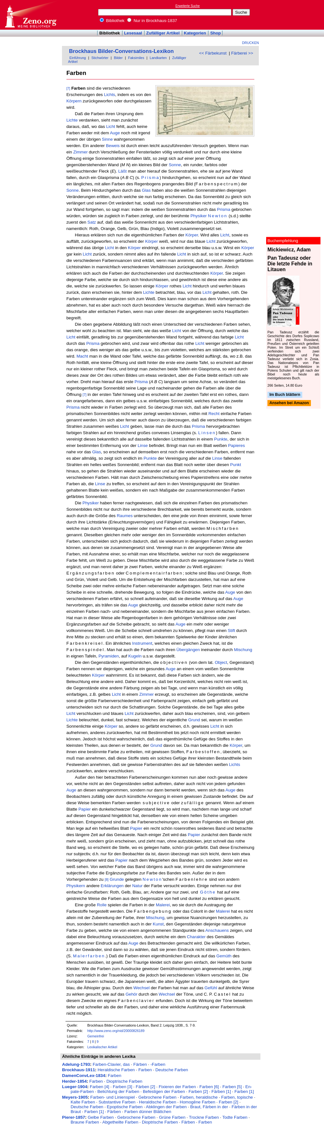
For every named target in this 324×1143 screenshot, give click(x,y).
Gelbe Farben (101, 1117)
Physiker (198, 215)
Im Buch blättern (284, 394)
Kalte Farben (83, 1102)
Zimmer (80, 152)
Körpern (73, 101)
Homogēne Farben (197, 1102)
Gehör (131, 994)
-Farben (158, 1064)
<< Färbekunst (213, 53)
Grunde (117, 879)
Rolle (101, 904)
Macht (82, 356)
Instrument (142, 643)
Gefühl (210, 987)
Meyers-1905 (75, 1097)
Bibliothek (112, 20)
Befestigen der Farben (164, 1091)
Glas (146, 190)
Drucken (250, 43)
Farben (145, 1069)
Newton (218, 215)
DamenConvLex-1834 (83, 1075)
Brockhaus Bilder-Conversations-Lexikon (121, 51)
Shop (215, 33)
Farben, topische (237, 1097)
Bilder (118, 58)
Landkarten (158, 58)
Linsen (207, 432)
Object (221, 662)
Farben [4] (99, 1086)
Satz (92, 222)
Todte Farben (235, 1117)
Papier (84, 809)
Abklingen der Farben (166, 1106)
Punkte (221, 439)
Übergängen (188, 649)
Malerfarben (89, 956)
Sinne (107, 139)
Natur (137, 885)
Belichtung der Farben (118, 1091)
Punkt (235, 464)
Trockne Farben (204, 1117)
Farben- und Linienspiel (112, 1097)
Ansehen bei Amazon (289, 403)
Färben (140, 1064)
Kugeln (135, 656)
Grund (194, 719)
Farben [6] (209, 1086)
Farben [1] (244, 1091)
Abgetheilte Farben (120, 1122)
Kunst (158, 924)
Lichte (72, 120)
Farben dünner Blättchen (147, 1111)
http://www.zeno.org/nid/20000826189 (115, 1031)
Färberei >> (242, 53)
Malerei (163, 904)
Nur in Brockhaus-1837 (152, 20)
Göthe (208, 892)
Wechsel (141, 987)
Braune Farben (85, 1122)
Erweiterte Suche (187, 6)
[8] (107, 879)
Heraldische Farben (116, 1069)
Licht (110, 126)
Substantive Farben (116, 1102)
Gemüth (223, 956)
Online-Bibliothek (30, 15)
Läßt (122, 171)
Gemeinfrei (95, 1036)
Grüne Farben (172, 1117)
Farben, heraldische (199, 1097)
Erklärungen (112, 885)
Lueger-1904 (74, 1086)
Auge (115, 132)
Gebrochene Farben (157, 1097)
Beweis (113, 145)
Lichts (109, 94)
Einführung (77, 58)
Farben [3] (122, 1086)
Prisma (150, 177)
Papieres (236, 445)
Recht (214, 413)
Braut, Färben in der (209, 1106)
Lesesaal (133, 33)
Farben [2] (198, 1091)
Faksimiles (136, 58)
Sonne (175, 164)
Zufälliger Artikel (163, 33)
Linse (143, 445)
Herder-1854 (74, 1081)
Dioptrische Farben (124, 1081)
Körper (191, 235)
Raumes (125, 515)
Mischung (243, 649)
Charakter (196, 936)
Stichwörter (99, 58)
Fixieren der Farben (177, 1086)
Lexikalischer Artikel (102, 1047)
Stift (231, 630)
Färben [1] (221, 1091)
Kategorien (195, 33)
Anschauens (217, 930)
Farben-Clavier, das (111, 1064)
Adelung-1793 (76, 1064)
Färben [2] (145, 1086)
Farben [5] (232, 1086)
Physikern (75, 885)
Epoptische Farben (125, 1106)
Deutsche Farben (171, 1069)
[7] (68, 88)
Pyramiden (108, 656)
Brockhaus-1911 (78, 1069)
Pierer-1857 (73, 1117)
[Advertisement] (294, 14)
